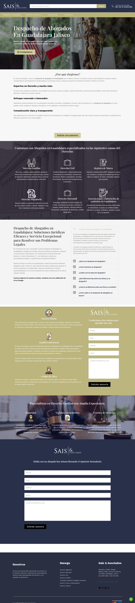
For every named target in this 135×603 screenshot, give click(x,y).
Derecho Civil (67, 168)
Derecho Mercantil (67, 198)
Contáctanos (68, 15)
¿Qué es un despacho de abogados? (92, 261)
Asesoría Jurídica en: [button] (33, 15)
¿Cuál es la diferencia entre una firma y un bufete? (97, 287)
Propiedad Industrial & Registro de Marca (73, 580)
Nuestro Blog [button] (52, 15)
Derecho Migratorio (31, 199)
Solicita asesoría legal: (123, 5)
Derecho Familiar (31, 168)
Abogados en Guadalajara (12, 15)
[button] (95, 229)
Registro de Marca (103, 168)
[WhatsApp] (131, 599)
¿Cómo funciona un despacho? (90, 267)
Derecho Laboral (65, 586)
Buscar (101, 6)
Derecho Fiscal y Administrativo (70, 583)
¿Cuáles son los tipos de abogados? (92, 273)
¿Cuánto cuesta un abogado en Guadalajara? (95, 229)
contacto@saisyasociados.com (108, 581)
